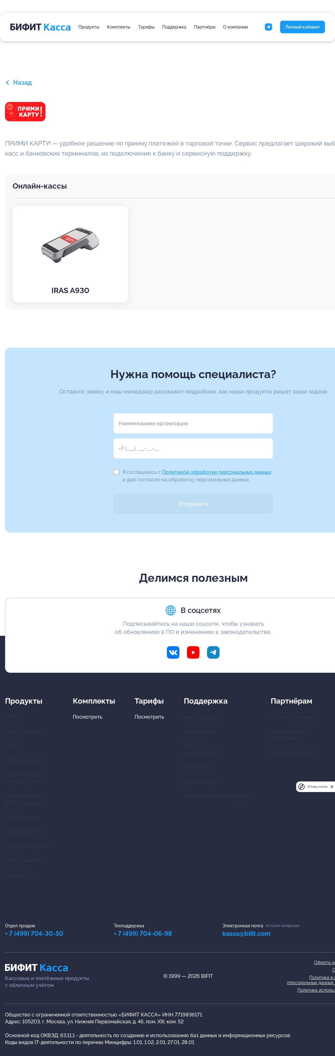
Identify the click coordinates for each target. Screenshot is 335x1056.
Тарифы (146, 26)
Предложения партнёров (287, 734)
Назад (18, 82)
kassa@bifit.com (246, 933)
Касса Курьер (21, 817)
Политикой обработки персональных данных (216, 472)
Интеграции (198, 767)
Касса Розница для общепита (23, 778)
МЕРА (12, 717)
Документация (201, 782)
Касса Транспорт (26, 861)
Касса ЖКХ (18, 875)
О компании (235, 26)
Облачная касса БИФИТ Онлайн (24, 799)
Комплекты (118, 26)
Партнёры (204, 26)
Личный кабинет (302, 26)
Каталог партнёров (294, 717)
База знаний (199, 731)
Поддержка (174, 26)
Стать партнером (291, 753)
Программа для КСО (29, 846)
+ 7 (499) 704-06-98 (143, 933)
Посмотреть (87, 717)
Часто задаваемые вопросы (217, 796)
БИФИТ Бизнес (23, 760)
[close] (332, 786)
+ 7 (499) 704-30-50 (34, 933)
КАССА (13, 746)
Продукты (88, 26)
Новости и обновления (200, 749)
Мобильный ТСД (25, 832)
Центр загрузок (203, 717)
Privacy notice (317, 786)
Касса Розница (23, 731)
